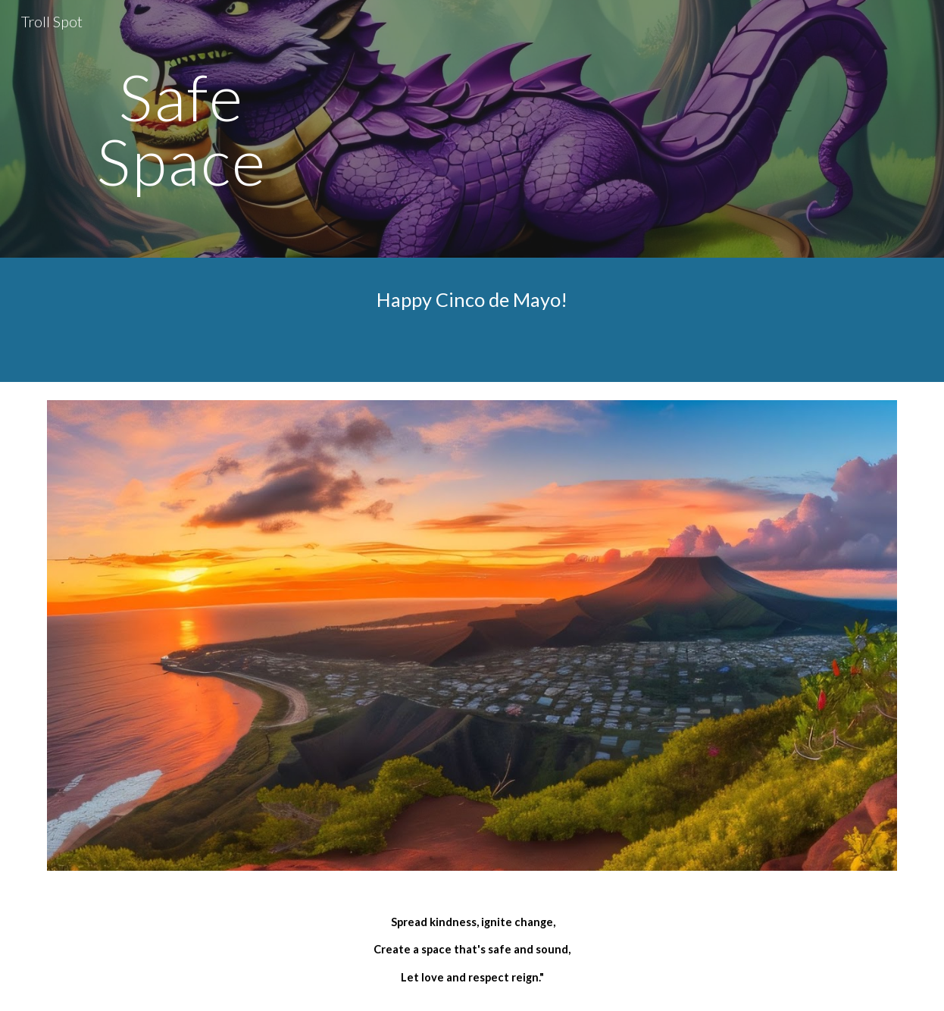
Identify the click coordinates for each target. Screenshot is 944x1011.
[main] (181, 129)
